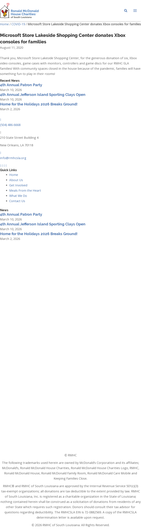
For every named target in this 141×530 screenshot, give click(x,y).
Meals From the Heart (25, 190)
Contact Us (17, 201)
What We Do (18, 196)
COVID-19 (18, 24)
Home (4, 24)
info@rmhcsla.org (13, 158)
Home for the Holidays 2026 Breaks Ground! (38, 104)
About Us (16, 180)
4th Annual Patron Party (21, 85)
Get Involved (18, 185)
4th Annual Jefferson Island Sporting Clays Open (42, 94)
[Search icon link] (126, 11)
